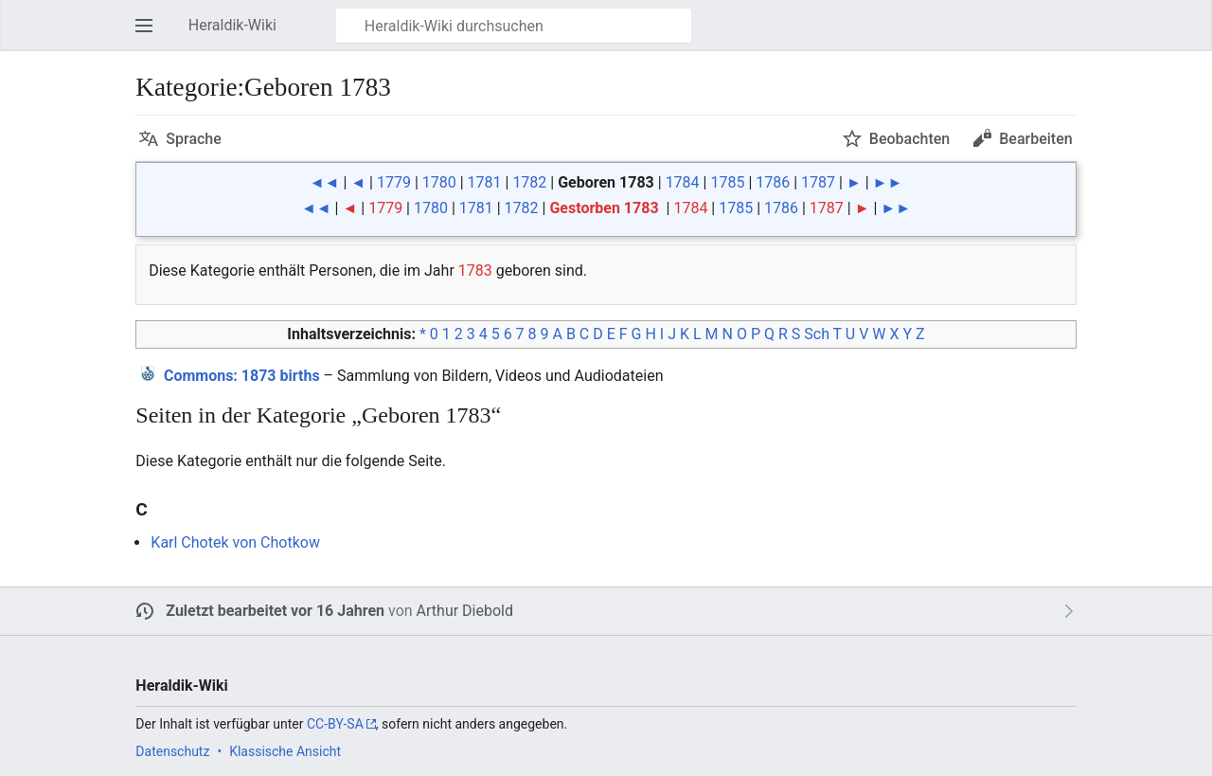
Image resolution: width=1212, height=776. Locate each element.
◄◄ (325, 182)
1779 (394, 182)
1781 (485, 182)
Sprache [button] (194, 139)
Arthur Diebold (465, 611)
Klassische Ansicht (285, 751)
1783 (475, 271)
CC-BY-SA (335, 723)
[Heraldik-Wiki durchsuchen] (513, 26)
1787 (818, 182)
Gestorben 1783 (603, 208)
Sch (816, 334)
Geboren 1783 (606, 182)
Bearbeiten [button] (1035, 139)
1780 (439, 182)
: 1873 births (242, 376)
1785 (727, 182)
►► (888, 182)
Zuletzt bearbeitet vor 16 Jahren (275, 611)
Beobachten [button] (909, 139)
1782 (529, 182)
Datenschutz (172, 751)
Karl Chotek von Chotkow (235, 542)
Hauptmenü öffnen (149, 35)
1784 (683, 182)
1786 (773, 182)
